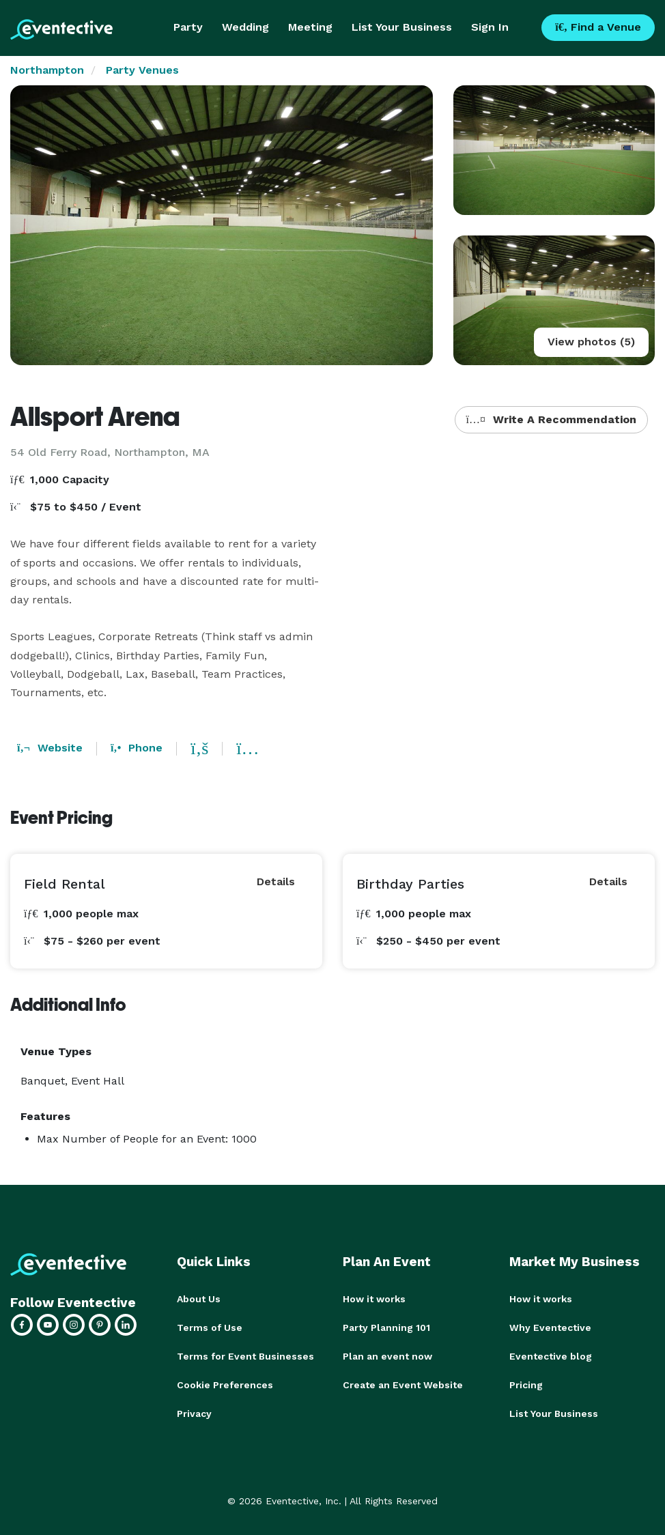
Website (50, 747)
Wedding (245, 26)
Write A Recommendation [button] (551, 419)
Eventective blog (550, 1356)
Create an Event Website (403, 1384)
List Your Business (402, 26)
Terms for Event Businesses (245, 1356)
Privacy (194, 1413)
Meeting (310, 26)
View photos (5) (591, 341)
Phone (136, 747)
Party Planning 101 (386, 1327)
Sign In (490, 26)
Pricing (526, 1384)
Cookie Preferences (225, 1384)
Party (188, 26)
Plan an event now (387, 1356)
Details (276, 881)
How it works (374, 1298)
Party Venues (142, 69)
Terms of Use (209, 1327)
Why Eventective (550, 1327)
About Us (199, 1298)
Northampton (47, 69)
